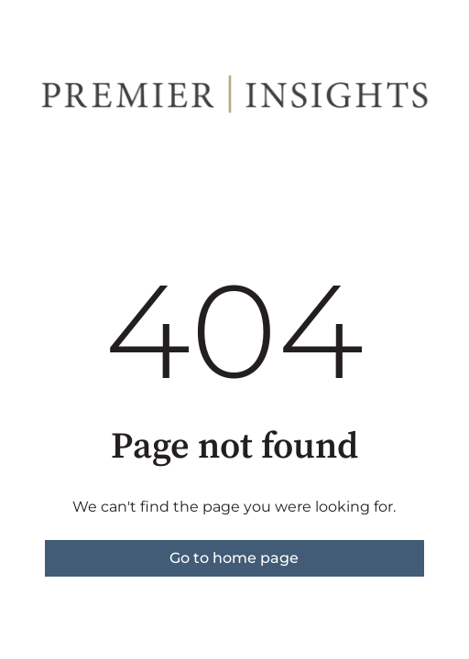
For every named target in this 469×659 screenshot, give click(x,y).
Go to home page (234, 558)
